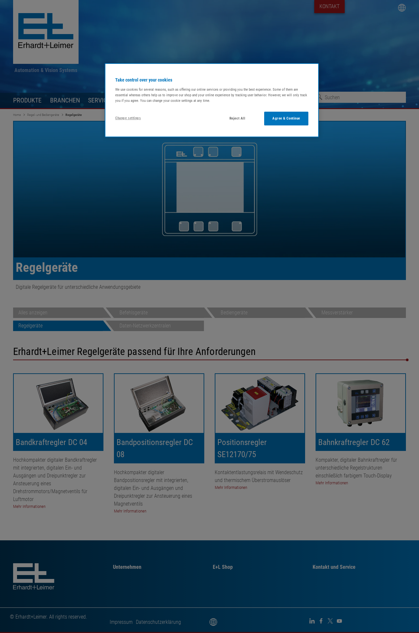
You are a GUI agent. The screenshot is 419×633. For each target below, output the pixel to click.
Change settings (128, 118)
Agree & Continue (286, 118)
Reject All (237, 118)
